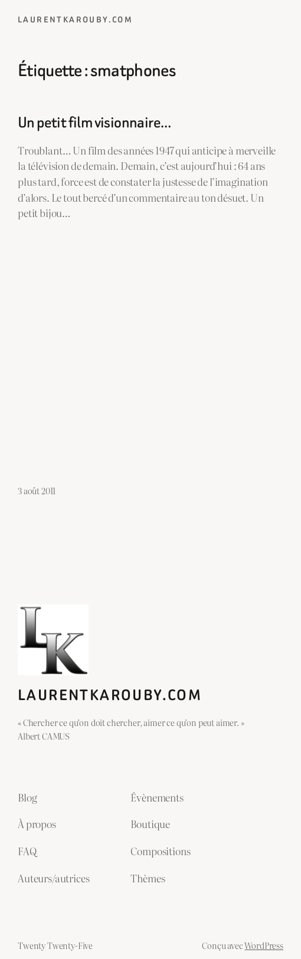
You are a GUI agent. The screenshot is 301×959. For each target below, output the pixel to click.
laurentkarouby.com (75, 19)
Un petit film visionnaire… (94, 122)
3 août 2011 (36, 490)
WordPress (263, 945)
